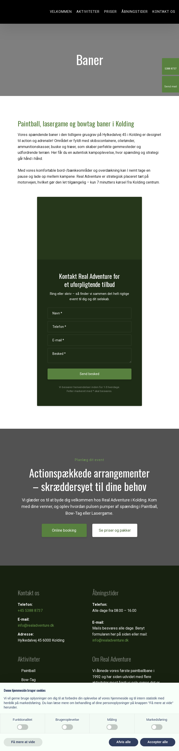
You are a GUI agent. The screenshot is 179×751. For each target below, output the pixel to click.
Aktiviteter (88, 12)
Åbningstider (134, 12)
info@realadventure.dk (36, 625)
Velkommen (61, 12)
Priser (110, 12)
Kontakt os (163, 12)
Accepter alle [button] (158, 742)
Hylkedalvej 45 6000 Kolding (41, 640)
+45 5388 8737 (30, 610)
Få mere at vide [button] (23, 742)
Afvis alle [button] (123, 742)
